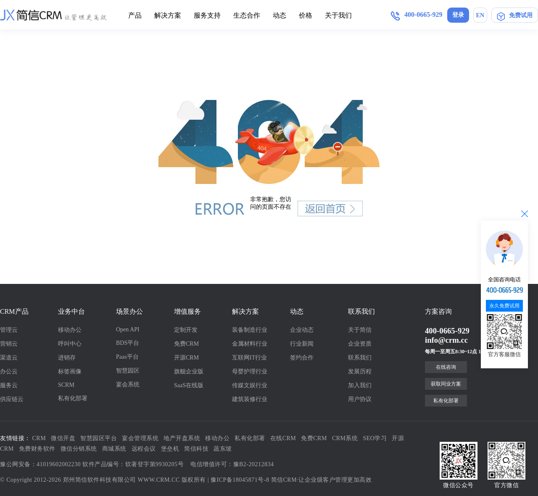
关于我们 (338, 15)
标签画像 (70, 371)
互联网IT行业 (249, 357)
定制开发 (186, 330)
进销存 (67, 357)
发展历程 (360, 371)
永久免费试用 (504, 306)
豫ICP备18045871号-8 (240, 480)
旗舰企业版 (188, 371)
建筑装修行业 (249, 399)
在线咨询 (446, 367)
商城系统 (114, 449)
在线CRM (283, 438)
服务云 (9, 385)
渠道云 (9, 357)
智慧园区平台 (98, 438)
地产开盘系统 (182, 438)
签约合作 (302, 357)
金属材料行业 (249, 344)
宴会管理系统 (140, 438)
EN (480, 15)
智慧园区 (128, 370)
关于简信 (360, 330)
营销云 (9, 344)
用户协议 (360, 399)
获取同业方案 (446, 384)
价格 (305, 15)
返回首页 (330, 208)
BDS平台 (127, 343)
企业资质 (360, 344)
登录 (458, 15)
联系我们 (360, 357)
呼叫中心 (70, 344)
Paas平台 (127, 357)
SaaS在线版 (188, 385)
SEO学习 (375, 438)
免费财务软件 (37, 449)
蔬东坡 (223, 449)
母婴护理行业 (249, 371)
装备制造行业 (249, 330)
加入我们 (360, 385)
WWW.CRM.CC (159, 480)
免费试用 (515, 15)
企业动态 (302, 330)
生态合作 (246, 15)
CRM (39, 438)
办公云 (9, 371)
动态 (279, 15)
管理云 (9, 330)
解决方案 (167, 15)
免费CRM (186, 344)
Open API (128, 329)
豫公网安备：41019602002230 (40, 464)
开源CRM (186, 357)
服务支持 (207, 15)
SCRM (66, 385)
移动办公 (70, 330)
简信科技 (196, 449)
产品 (135, 15)
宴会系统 (128, 384)
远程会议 (144, 449)
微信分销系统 (79, 449)
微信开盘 (63, 438)
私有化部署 (72, 398)
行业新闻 (302, 344)
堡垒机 (170, 449)
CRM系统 (345, 438)
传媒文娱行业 (249, 385)
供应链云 (12, 399)
